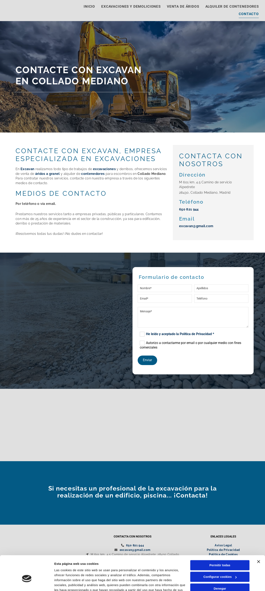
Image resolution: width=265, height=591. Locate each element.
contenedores (93, 174)
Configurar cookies (220, 553)
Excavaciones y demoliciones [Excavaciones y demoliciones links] (131, 6)
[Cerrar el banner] (258, 538)
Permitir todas (220, 541)
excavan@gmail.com (196, 226)
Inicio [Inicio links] (89, 6)
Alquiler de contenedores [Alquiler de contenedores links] (232, 6)
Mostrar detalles (66, 583)
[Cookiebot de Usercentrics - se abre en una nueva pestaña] (27, 583)
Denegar (220, 565)
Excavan (27, 169)
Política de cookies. (84, 571)
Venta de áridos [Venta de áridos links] (183, 6)
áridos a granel (47, 174)
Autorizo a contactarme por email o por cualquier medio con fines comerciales (190, 345)
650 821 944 (189, 210)
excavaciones (104, 169)
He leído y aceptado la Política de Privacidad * (180, 334)
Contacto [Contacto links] (249, 14)
